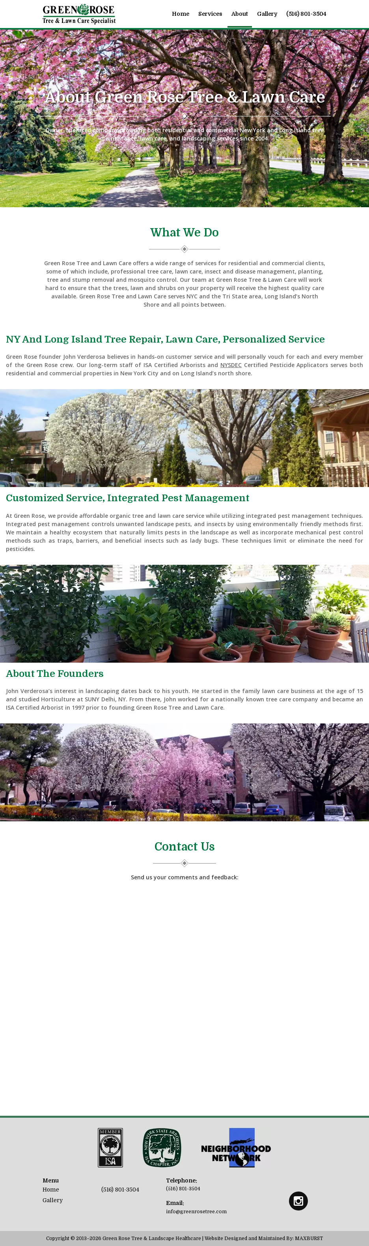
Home (180, 14)
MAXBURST (309, 1238)
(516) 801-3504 (306, 14)
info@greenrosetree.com (196, 1211)
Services (210, 14)
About (239, 14)
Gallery (267, 14)
